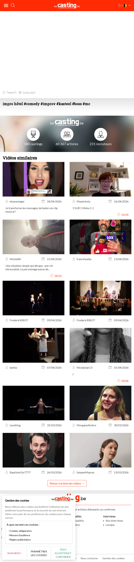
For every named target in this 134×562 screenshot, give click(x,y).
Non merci (14, 553)
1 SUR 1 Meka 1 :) (83, 208)
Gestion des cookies (113, 558)
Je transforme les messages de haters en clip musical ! (31, 209)
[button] (120, 5)
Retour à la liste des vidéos (65, 483)
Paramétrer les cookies (39, 553)
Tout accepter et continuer (63, 553)
